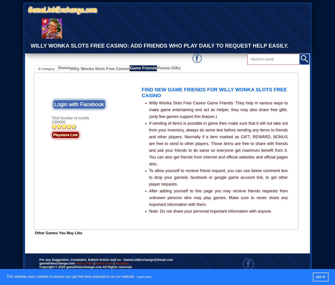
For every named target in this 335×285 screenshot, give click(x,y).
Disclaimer (143, 264)
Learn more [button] (147, 277)
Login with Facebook (79, 104)
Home (65, 69)
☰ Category (46, 68)
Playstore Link (65, 135)
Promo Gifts (160, 69)
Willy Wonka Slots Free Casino (97, 69)
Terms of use (117, 264)
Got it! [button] (320, 277)
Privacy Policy (89, 264)
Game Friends (135, 69)
